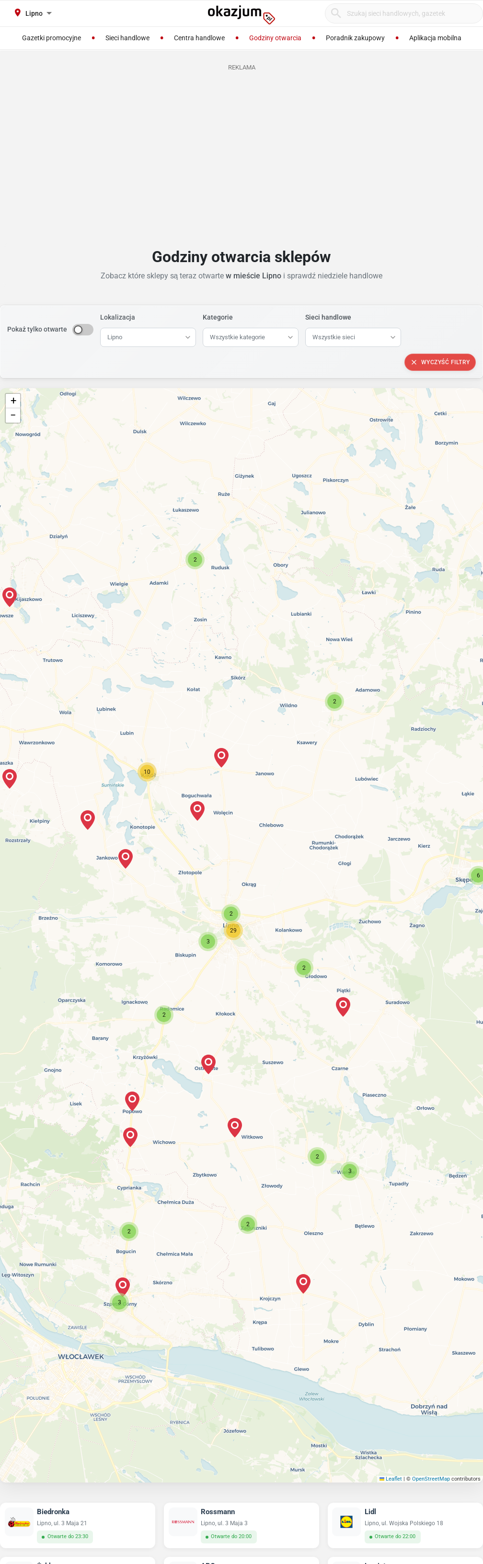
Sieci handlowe (328, 317)
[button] (231, 913)
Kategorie (218, 317)
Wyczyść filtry (440, 362)
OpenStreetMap (431, 1479)
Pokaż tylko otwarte (37, 329)
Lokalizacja (117, 317)
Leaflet (391, 1479)
